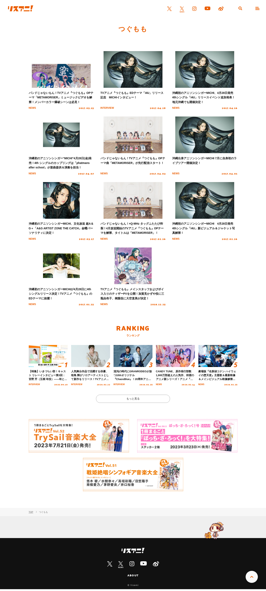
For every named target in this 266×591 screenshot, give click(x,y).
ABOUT (133, 577)
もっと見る (133, 400)
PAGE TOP (252, 577)
